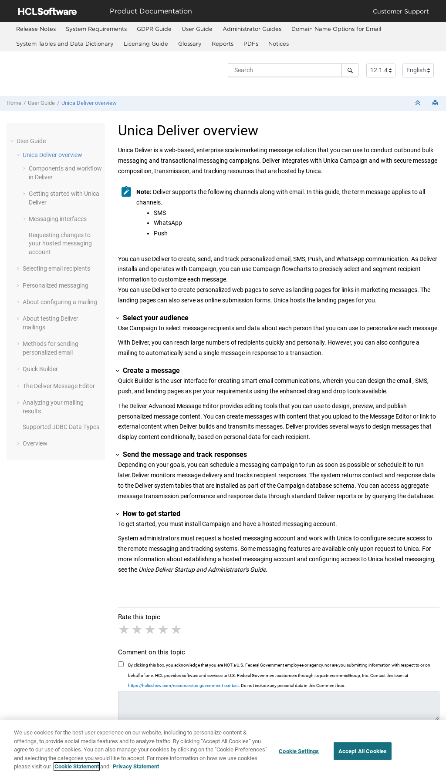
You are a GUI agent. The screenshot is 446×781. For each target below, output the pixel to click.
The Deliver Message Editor (59, 385)
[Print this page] (436, 103)
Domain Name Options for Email (336, 29)
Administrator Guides (252, 29)
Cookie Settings (299, 754)
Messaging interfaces (58, 218)
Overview (35, 443)
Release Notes (36, 29)
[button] (13, 141)
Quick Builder (40, 368)
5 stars (176, 629)
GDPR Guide (154, 29)
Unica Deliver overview (89, 103)
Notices (278, 43)
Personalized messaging (55, 285)
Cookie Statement (76, 770)
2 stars (137, 629)
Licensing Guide (146, 43)
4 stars (163, 629)
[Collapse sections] (418, 103)
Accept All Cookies (362, 754)
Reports (222, 43)
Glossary (190, 43)
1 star (124, 629)
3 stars (150, 629)
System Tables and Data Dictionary (65, 43)
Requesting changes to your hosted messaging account (60, 243)
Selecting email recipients (56, 268)
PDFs (250, 43)
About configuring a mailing (60, 301)
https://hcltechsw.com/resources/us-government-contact (183, 685)
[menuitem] (36, 29)
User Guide (197, 29)
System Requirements (96, 29)
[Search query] (293, 70)
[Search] (349, 70)
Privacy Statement (136, 770)
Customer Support (401, 11)
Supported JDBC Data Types (61, 426)
